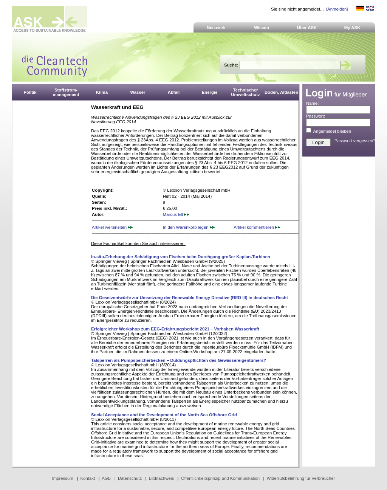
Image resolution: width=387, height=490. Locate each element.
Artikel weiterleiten (112, 227)
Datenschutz (130, 478)
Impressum (62, 478)
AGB (106, 478)
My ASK (352, 27)
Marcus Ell (176, 214)
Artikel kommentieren (257, 227)
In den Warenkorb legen (189, 227)
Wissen (261, 27)
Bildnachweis (161, 478)
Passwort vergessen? (355, 140)
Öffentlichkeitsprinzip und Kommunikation (220, 478)
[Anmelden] (337, 9)
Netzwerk (216, 27)
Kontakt (87, 478)
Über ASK (307, 27)
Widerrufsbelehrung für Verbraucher (301, 478)
